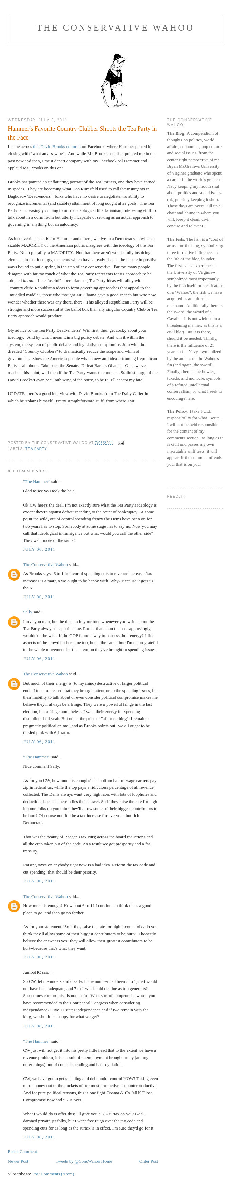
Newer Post (18, 1161)
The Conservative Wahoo (115, 28)
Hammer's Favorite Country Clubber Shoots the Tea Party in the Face (82, 133)
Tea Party (36, 449)
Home (106, 1161)
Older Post (148, 1161)
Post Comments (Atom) (53, 1173)
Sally (27, 611)
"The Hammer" (36, 481)
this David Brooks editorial (57, 146)
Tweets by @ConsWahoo (78, 1161)
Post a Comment (22, 1151)
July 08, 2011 (39, 1025)
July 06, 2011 (39, 549)
